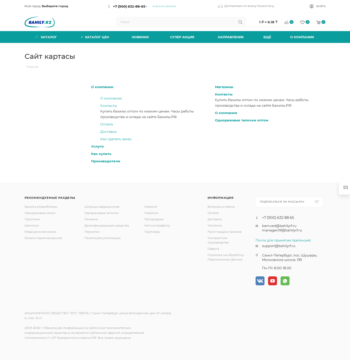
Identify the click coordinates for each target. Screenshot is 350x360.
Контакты (108, 106)
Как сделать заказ (115, 139)
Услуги (97, 146)
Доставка (108, 131)
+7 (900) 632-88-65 (129, 6)
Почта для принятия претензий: (283, 240)
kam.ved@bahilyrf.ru (279, 226)
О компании (102, 87)
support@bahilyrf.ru (278, 246)
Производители (105, 161)
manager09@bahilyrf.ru (282, 230)
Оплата (106, 124)
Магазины (224, 87)
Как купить (101, 154)
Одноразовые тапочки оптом (241, 120)
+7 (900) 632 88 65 (278, 218)
